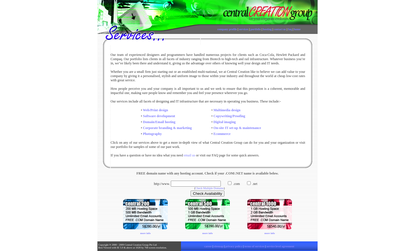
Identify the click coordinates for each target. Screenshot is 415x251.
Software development (159, 116)
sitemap (218, 246)
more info (145, 233)
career (208, 246)
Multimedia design (227, 110)
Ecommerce (221, 134)
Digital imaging (224, 122)
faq (290, 29)
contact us (280, 29)
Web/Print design (155, 110)
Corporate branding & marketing (167, 128)
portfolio (255, 29)
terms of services (254, 246)
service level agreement (280, 246)
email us (189, 155)
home (297, 29)
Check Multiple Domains (209, 188)
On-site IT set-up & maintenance (237, 128)
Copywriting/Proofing (229, 116)
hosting (267, 29)
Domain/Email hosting (158, 122)
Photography (152, 134)
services (243, 29)
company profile (227, 29)
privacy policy (233, 246)
